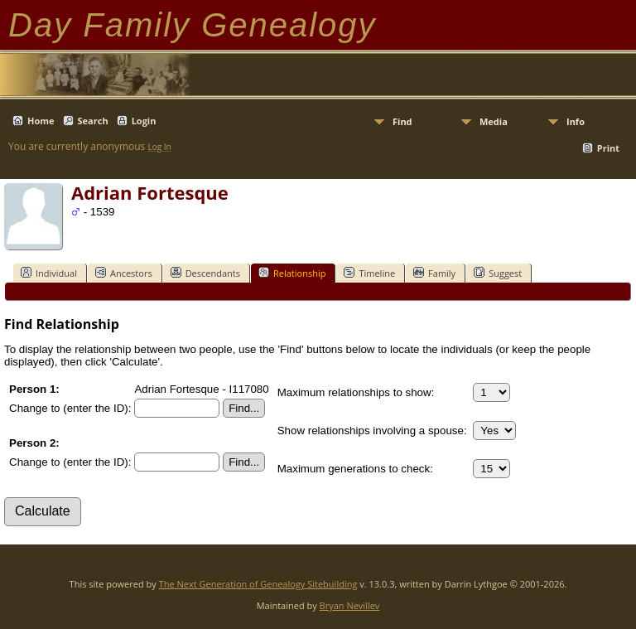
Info (575, 121)
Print (608, 148)
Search (93, 120)
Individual (49, 272)
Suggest (498, 272)
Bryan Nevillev (350, 605)
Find (402, 121)
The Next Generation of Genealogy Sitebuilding (258, 584)
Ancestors (123, 272)
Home (41, 120)
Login (144, 120)
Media (493, 121)
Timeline (369, 272)
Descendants (205, 272)
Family (434, 272)
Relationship (291, 272)
